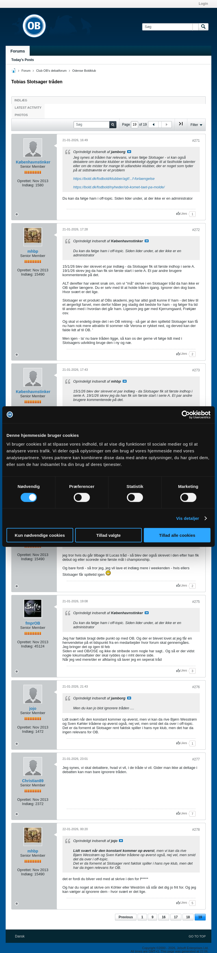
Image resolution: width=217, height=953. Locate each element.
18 (188, 917)
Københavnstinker (33, 162)
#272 (196, 230)
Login (203, 4)
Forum (26, 70)
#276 (196, 687)
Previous (126, 917)
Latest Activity (28, 107)
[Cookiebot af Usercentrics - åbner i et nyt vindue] (186, 414)
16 (164, 917)
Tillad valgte (108, 535)
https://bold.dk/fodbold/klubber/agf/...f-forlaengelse (114, 178)
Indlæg (20, 100)
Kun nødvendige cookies (40, 535)
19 (200, 917)
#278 (196, 830)
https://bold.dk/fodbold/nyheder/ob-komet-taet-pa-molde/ (119, 187)
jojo (32, 708)
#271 (196, 141)
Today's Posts (22, 60)
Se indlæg (129, 151)
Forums (17, 51)
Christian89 (33, 780)
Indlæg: (28, 185)
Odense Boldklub (84, 70)
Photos (21, 115)
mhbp (32, 251)
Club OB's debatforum (51, 70)
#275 (196, 602)
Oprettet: (24, 181)
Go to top (197, 936)
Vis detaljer (187, 518)
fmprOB (32, 623)
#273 (196, 370)
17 (176, 917)
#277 (196, 759)
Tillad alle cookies (177, 535)
